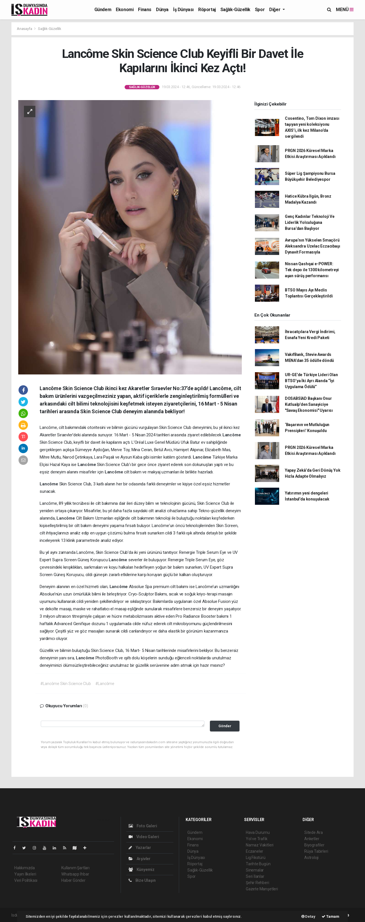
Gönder (224, 726)
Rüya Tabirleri (316, 851)
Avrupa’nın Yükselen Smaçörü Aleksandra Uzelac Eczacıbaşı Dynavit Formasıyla (312, 246)
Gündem (102, 9)
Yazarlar (140, 847)
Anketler (311, 838)
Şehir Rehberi (257, 882)
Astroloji (311, 857)
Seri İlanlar (255, 876)
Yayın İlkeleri (25, 874)
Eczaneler (254, 851)
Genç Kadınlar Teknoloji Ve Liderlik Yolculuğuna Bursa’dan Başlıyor (309, 222)
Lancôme (231, 434)
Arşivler (140, 858)
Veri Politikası (25, 880)
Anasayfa (25, 29)
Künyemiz (142, 869)
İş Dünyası (183, 9)
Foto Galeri (143, 826)
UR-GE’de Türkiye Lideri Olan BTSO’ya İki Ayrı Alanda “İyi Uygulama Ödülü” (311, 380)
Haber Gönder (73, 880)
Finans (144, 9)
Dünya (162, 9)
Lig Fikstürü (255, 857)
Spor (260, 9)
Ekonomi (124, 9)
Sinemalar (255, 870)
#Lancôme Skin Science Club (65, 683)
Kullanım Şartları (75, 868)
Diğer (275, 9)
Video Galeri (144, 836)
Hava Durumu (258, 832)
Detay (308, 916)
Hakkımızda (24, 868)
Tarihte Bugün (258, 864)
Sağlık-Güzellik (235, 9)
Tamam (330, 916)
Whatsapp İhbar (75, 874)
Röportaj (207, 9)
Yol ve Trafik (256, 838)
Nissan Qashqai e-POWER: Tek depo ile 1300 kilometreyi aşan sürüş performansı (312, 270)
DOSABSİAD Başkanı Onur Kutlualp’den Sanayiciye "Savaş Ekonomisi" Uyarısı (309, 404)
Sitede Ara (313, 832)
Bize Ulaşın (142, 880)
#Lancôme (104, 683)
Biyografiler (314, 845)
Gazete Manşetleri (262, 889)
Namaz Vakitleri (259, 845)
